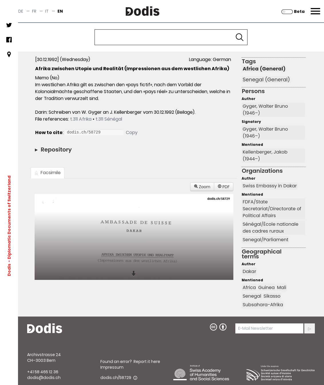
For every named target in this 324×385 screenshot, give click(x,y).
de (20, 11)
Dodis (9, 269)
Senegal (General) (266, 79)
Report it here (147, 361)
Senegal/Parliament (265, 239)
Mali (281, 287)
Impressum (112, 367)
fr (34, 11)
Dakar (249, 271)
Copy (132, 132)
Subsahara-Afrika (262, 304)
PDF (224, 187)
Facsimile (47, 172)
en (60, 11)
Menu (314, 8)
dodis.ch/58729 (115, 377)
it (47, 11)
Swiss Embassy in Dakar (269, 185)
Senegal (251, 296)
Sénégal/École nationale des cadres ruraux (270, 227)
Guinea (266, 287)
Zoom (202, 187)
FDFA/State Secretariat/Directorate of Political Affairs (271, 209)
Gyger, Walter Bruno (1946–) (265, 109)
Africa (249, 287)
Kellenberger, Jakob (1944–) (264, 155)
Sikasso (272, 296)
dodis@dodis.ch (44, 377)
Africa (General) (263, 68)
